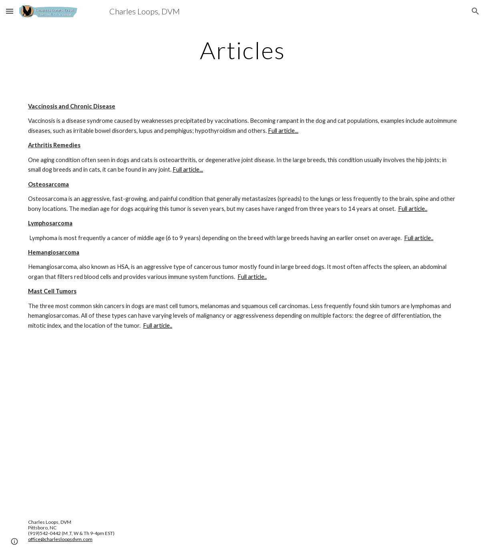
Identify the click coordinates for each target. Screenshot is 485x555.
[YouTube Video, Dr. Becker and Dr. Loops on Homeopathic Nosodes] (243, 425)
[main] (242, 50)
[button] (9, 11)
